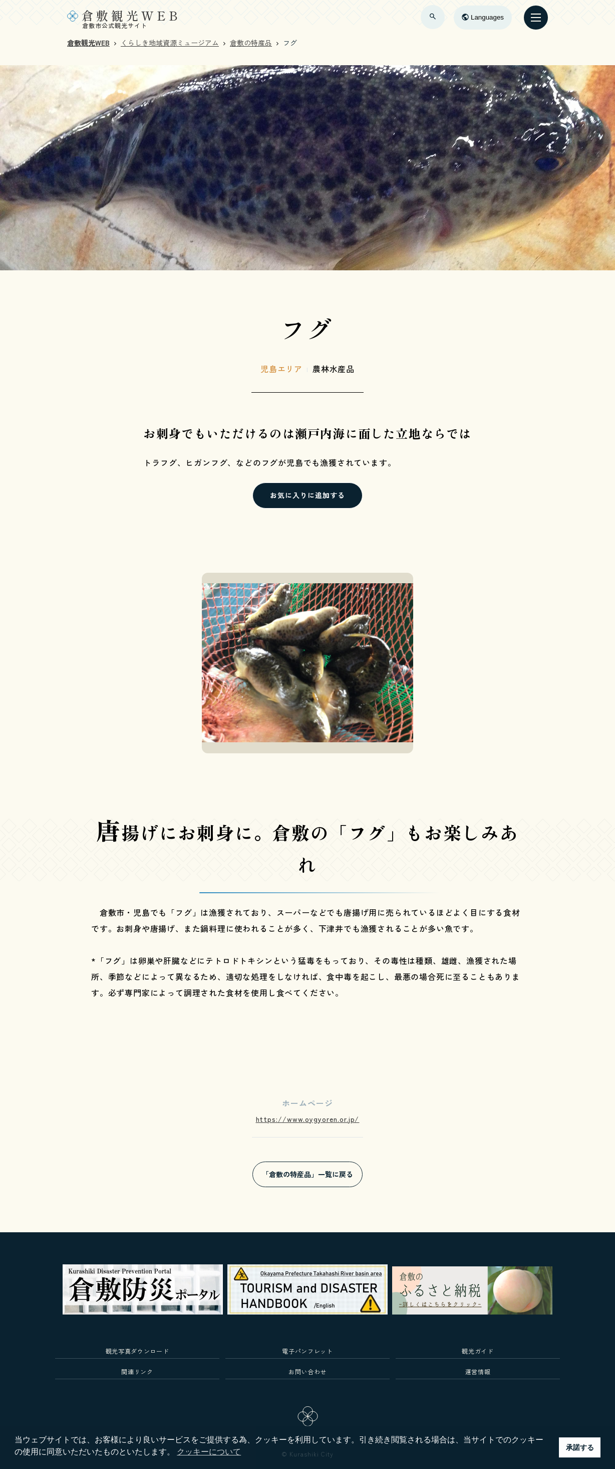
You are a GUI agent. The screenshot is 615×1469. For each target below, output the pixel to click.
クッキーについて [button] (209, 1451)
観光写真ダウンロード (137, 1351)
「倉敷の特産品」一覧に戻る (307, 1174)
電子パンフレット (307, 1351)
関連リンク (137, 1371)
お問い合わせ (307, 1371)
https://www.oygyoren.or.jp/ (308, 1119)
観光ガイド (477, 1351)
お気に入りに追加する (307, 495)
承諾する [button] (580, 1447)
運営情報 (478, 1371)
